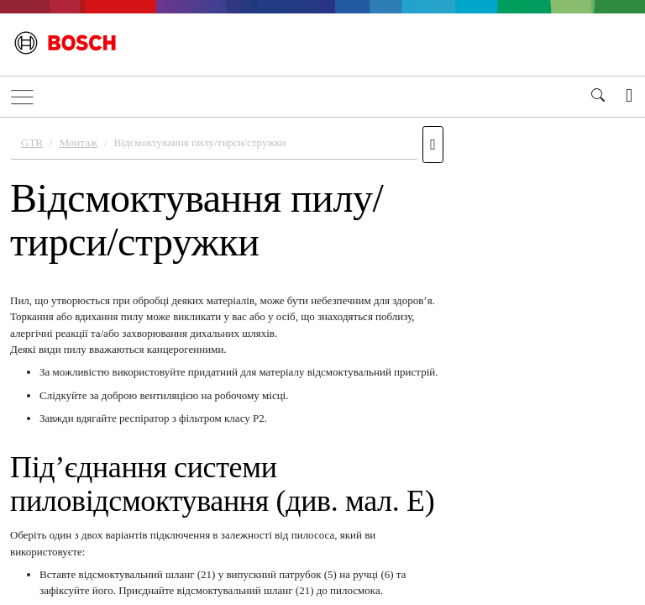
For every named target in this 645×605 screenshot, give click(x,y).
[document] (322, 359)
